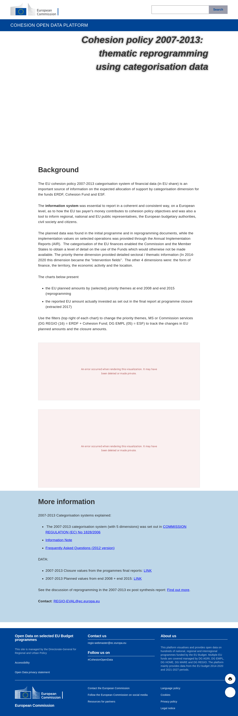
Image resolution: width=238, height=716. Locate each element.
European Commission (34, 705)
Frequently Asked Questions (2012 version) (80, 548)
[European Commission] (37, 9)
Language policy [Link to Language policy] (170, 688)
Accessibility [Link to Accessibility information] (22, 662)
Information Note (59, 540)
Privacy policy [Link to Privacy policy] (169, 701)
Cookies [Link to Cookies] (165, 694)
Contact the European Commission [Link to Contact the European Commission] (109, 688)
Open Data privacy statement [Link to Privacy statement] (32, 672)
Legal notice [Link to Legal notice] (168, 708)
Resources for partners (101, 701)
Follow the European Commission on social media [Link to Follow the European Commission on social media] (118, 694)
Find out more (178, 590)
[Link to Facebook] (100, 659)
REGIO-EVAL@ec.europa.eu (77, 601)
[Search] (218, 9)
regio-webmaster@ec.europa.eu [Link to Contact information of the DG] (107, 642)
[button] (230, 679)
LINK (148, 571)
